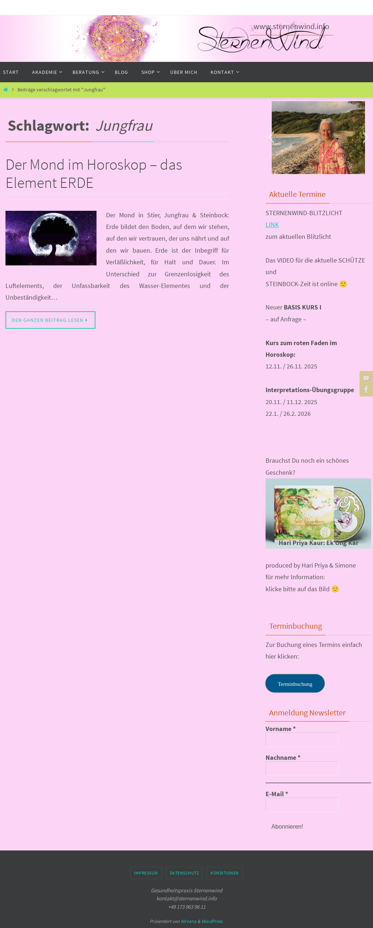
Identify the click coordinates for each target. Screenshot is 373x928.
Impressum (146, 873)
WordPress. (212, 921)
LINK (272, 224)
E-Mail (277, 794)
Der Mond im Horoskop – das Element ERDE (93, 173)
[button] (270, 137)
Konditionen (225, 873)
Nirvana (188, 921)
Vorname (281, 728)
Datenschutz (184, 873)
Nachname (283, 757)
